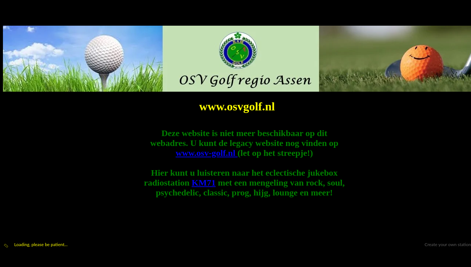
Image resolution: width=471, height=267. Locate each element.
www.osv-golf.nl (206, 153)
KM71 (203, 182)
